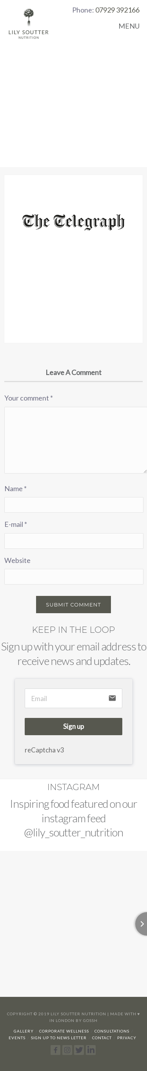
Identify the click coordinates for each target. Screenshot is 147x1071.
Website (17, 560)
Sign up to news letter (59, 1037)
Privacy (126, 1037)
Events (17, 1037)
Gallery (24, 1031)
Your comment (28, 397)
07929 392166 (117, 9)
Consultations (111, 1031)
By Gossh (87, 1020)
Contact (102, 1037)
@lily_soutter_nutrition (73, 832)
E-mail (15, 524)
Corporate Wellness (64, 1031)
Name (15, 488)
